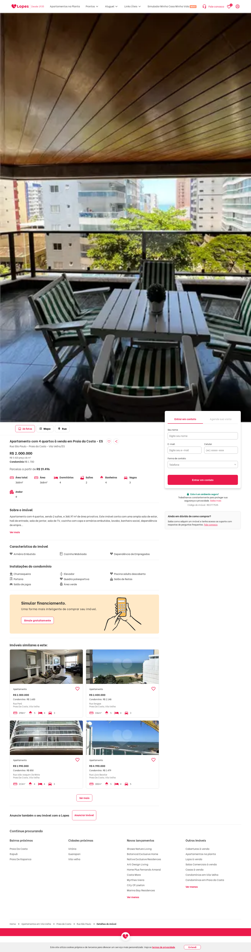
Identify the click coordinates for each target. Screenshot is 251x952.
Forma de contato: (177, 458)
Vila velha (74, 859)
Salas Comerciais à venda (201, 864)
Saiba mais (215, 500)
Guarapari (74, 854)
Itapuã (14, 854)
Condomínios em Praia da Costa (205, 880)
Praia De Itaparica (20, 859)
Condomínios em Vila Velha (202, 874)
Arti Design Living (137, 864)
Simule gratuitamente (37, 620)
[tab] (185, 419)
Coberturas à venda (197, 849)
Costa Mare (134, 874)
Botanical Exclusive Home (142, 854)
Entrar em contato (203, 480)
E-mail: (172, 443)
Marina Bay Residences (141, 890)
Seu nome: (173, 429)
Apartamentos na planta (201, 854)
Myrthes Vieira (135, 880)
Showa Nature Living (139, 849)
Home (13, 923)
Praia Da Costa (19, 849)
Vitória (72, 849)
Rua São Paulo (84, 923)
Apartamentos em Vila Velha (36, 923)
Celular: (208, 443)
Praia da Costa (64, 923)
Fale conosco (210, 524)
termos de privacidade (163, 947)
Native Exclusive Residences (144, 859)
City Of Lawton (136, 885)
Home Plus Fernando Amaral (144, 869)
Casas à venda (194, 869)
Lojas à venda (194, 859)
